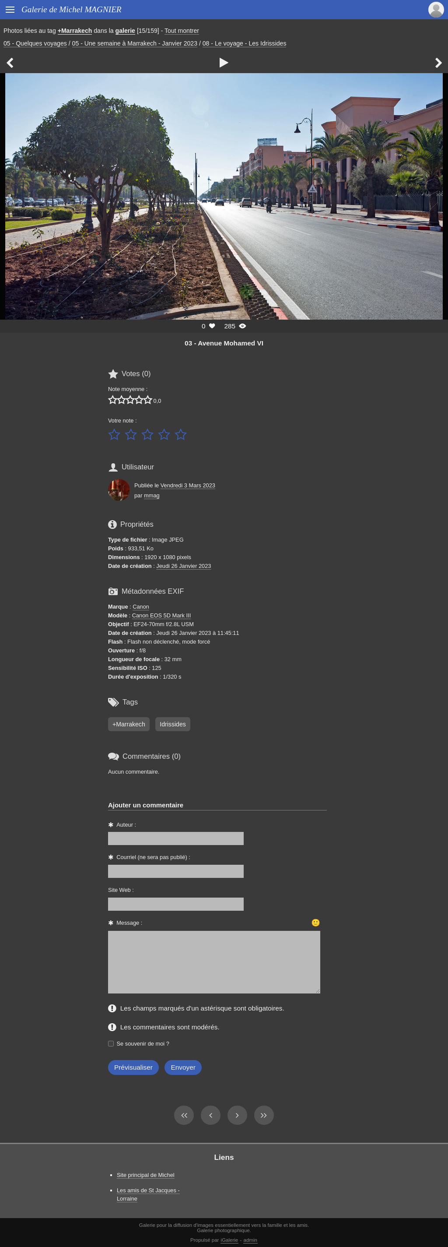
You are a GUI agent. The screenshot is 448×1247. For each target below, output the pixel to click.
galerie (125, 30)
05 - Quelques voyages (35, 43)
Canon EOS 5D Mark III (161, 615)
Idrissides (173, 724)
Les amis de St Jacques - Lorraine (148, 1194)
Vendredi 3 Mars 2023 (188, 485)
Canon (141, 606)
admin (250, 1240)
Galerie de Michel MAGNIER (71, 9)
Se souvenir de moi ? (143, 1043)
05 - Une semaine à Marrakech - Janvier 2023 (134, 43)
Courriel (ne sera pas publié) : (153, 857)
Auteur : (126, 824)
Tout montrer (181, 30)
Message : (129, 922)
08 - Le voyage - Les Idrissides (245, 43)
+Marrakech (75, 30)
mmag (152, 495)
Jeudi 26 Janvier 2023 (183, 566)
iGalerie (229, 1240)
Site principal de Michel (146, 1175)
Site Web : (121, 890)
